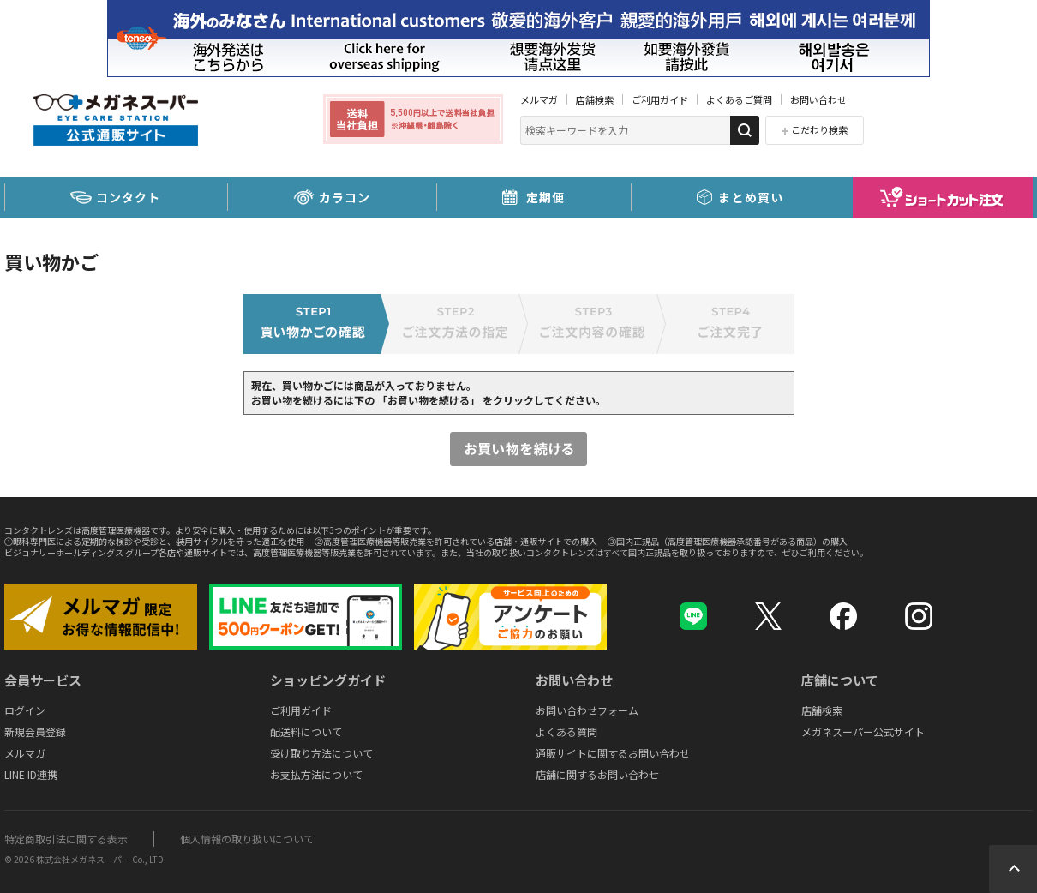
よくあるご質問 (739, 99)
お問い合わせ (818, 99)
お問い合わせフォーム (587, 710)
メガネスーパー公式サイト (863, 731)
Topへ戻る (1013, 869)
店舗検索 (595, 99)
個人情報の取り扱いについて (247, 838)
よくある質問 (566, 731)
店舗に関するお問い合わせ (597, 774)
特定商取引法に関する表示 (66, 838)
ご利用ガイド (660, 99)
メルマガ (539, 99)
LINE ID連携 (30, 774)
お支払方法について (316, 774)
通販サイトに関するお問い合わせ (613, 753)
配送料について (306, 731)
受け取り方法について (321, 753)
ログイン (24, 710)
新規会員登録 (35, 731)
